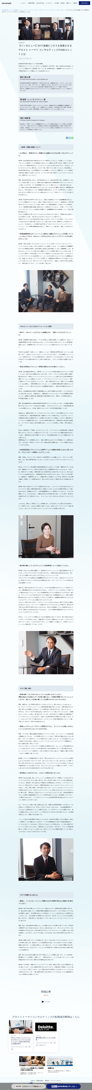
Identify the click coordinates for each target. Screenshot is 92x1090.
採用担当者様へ (40, 1080)
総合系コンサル (42, 1045)
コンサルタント (49, 3)
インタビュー (23, 3)
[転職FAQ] (60, 1065)
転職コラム (69, 3)
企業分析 (62, 3)
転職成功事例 (31, 3)
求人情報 (57, 3)
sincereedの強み (40, 3)
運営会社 (47, 1080)
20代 (51, 1042)
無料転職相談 (84, 3)
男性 (29, 1046)
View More (46, 1002)
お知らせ (33, 1080)
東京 (12, 1049)
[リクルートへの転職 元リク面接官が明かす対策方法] (32, 1065)
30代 (26, 1046)
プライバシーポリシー (56, 1080)
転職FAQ (75, 3)
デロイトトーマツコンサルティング (25, 58)
